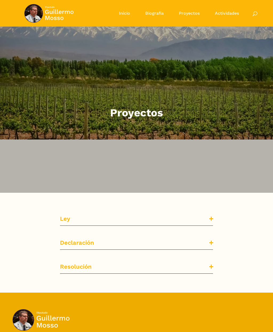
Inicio (124, 13)
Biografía (154, 13)
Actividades (227, 13)
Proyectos (189, 13)
